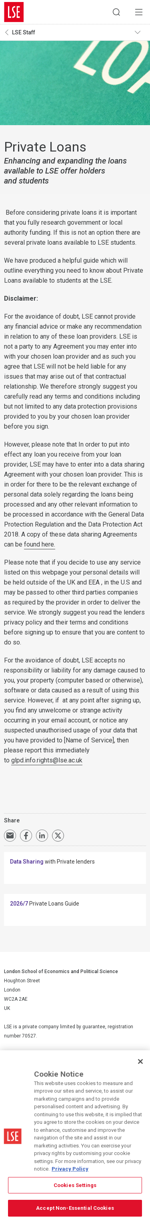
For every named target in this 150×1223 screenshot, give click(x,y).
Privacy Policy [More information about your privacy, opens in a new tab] (70, 1169)
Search (116, 12)
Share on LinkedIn (42, 836)
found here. (39, 544)
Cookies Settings (75, 1185)
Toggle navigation (140, 32)
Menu (139, 12)
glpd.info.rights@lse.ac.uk (46, 760)
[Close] (140, 1061)
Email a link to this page (10, 836)
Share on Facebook (26, 836)
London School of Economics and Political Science (14, 12)
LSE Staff (23, 32)
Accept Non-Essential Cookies (75, 1208)
